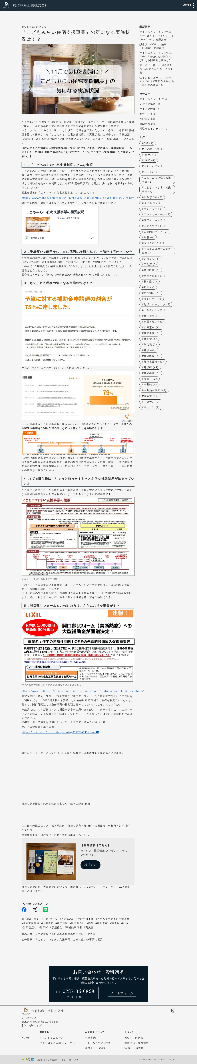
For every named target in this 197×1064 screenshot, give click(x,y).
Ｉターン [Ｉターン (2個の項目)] (152, 401)
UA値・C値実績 (134, 1047)
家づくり (144, 113)
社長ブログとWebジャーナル (57, 1042)
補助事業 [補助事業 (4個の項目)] (152, 333)
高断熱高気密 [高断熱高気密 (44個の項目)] (155, 390)
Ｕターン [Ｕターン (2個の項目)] (152, 407)
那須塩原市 (30, 927)
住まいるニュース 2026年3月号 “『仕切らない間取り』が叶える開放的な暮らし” (156, 56)
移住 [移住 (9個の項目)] (149, 315)
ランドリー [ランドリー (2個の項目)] (153, 208)
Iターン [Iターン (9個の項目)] (151, 154)
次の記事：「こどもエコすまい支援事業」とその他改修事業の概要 (62, 939)
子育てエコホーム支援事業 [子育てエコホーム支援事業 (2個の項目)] (156, 250)
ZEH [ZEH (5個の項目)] (149, 171)
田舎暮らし (78, 923)
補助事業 (144, 123)
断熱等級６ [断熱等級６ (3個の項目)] (153, 275)
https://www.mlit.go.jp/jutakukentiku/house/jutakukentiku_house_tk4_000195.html (78, 197)
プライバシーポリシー (72, 1060)
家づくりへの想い (96, 1047)
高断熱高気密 (74, 927)
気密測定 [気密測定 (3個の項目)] (152, 293)
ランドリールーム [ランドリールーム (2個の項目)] (157, 214)
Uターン (53, 919)
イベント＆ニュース (52, 1037)
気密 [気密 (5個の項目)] (149, 287)
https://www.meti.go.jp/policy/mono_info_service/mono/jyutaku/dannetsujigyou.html (81, 691)
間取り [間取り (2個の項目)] (150, 378)
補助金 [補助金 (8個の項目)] (150, 338)
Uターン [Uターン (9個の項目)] (151, 165)
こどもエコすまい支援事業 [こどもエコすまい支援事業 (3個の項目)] (156, 189)
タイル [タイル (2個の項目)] (150, 203)
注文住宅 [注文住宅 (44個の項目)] (152, 298)
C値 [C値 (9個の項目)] (148, 143)
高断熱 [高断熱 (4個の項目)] (150, 384)
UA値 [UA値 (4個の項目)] (149, 160)
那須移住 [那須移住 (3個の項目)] (152, 373)
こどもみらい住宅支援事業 (77, 919)
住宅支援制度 (31, 923)
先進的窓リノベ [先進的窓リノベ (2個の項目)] (156, 231)
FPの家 (27, 919)
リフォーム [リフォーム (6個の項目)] (153, 220)
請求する (90, 865)
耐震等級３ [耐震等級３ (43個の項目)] (154, 321)
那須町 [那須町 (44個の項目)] (151, 367)
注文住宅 (62, 923)
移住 (91, 923)
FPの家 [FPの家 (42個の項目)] (151, 148)
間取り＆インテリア (151, 128)
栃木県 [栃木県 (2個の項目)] (150, 281)
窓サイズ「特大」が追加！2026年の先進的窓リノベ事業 (156, 69)
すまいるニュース (150, 99)
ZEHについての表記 (48, 1060)
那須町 (44, 927)
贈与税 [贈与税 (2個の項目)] (150, 344)
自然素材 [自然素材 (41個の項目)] (152, 327)
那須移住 (57, 927)
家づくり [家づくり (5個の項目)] (152, 258)
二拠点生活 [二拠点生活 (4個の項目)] (153, 225)
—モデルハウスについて (100, 1042)
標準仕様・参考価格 (136, 1042)
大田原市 (48, 923)
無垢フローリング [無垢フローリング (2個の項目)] (157, 304)
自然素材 (102, 923)
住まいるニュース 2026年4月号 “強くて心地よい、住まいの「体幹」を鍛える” (156, 35)
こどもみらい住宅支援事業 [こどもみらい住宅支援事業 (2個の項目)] (156, 179)
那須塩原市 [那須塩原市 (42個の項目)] (154, 361)
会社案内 (90, 1037)
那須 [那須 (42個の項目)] (150, 350)
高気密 (89, 927)
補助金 (115, 923)
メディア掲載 (147, 104)
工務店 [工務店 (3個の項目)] (150, 264)
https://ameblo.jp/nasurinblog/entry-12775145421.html (59, 732)
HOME (26, 1037)
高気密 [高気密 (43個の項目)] (151, 395)
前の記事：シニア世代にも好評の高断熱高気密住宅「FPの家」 (60, 934)
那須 (125, 923)
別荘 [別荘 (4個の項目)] (149, 237)
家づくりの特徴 (133, 1037)
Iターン (39, 919)
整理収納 (144, 118)
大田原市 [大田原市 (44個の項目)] (152, 243)
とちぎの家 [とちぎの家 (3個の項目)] (153, 197)
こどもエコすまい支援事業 (113, 919)
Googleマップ (33, 1025)
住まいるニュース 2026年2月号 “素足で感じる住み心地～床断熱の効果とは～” (156, 81)
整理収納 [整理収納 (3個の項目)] (152, 270)
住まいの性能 (147, 108)
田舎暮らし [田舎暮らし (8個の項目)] (153, 310)
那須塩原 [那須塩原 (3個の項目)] (152, 355)
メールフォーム (121, 993)
